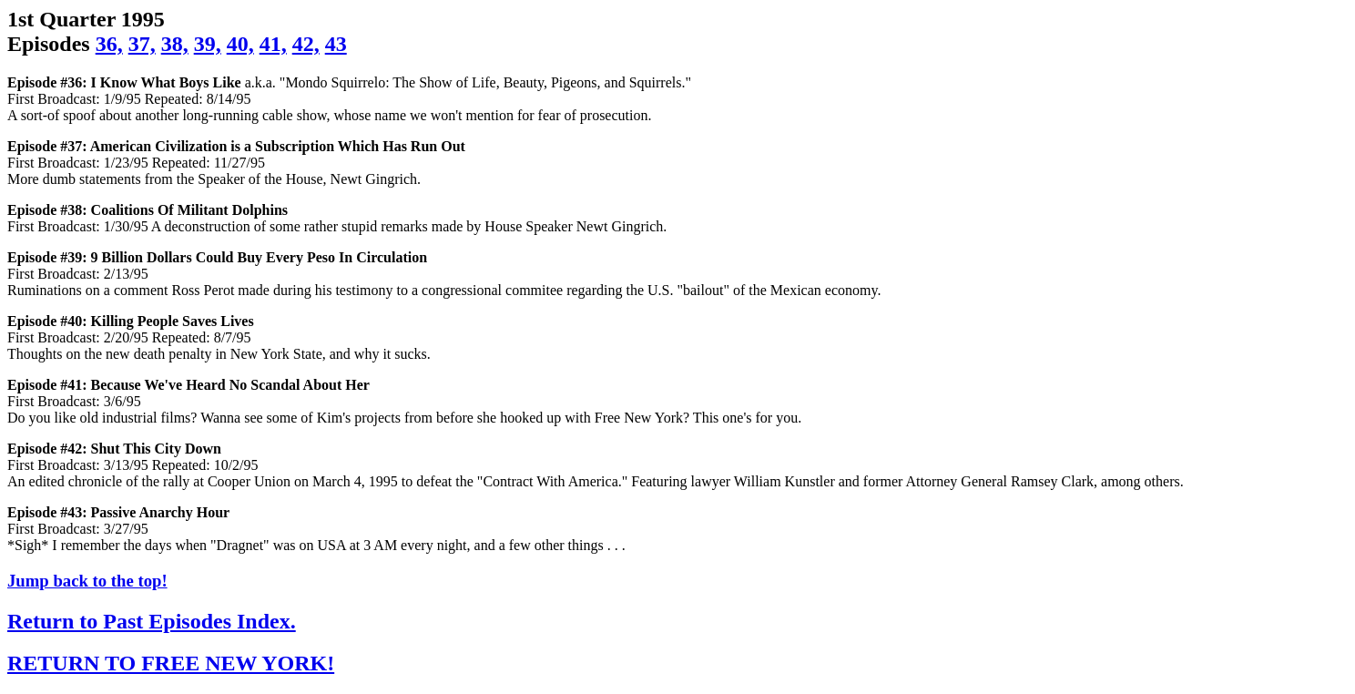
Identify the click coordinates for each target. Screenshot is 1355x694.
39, (207, 44)
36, (109, 44)
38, (174, 44)
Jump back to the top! (87, 580)
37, (142, 44)
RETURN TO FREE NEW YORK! (170, 663)
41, (273, 44)
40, (240, 44)
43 (336, 44)
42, (306, 44)
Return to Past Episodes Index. (151, 621)
